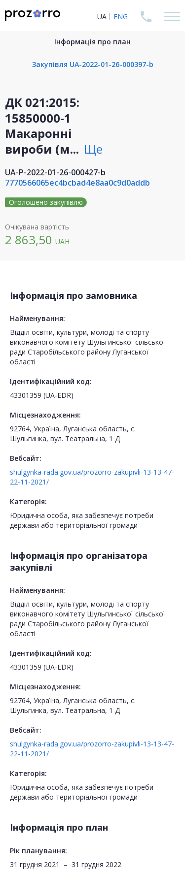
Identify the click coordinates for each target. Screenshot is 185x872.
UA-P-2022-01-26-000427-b (55, 172)
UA (102, 16)
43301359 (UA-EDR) (42, 395)
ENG (120, 16)
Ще (93, 149)
